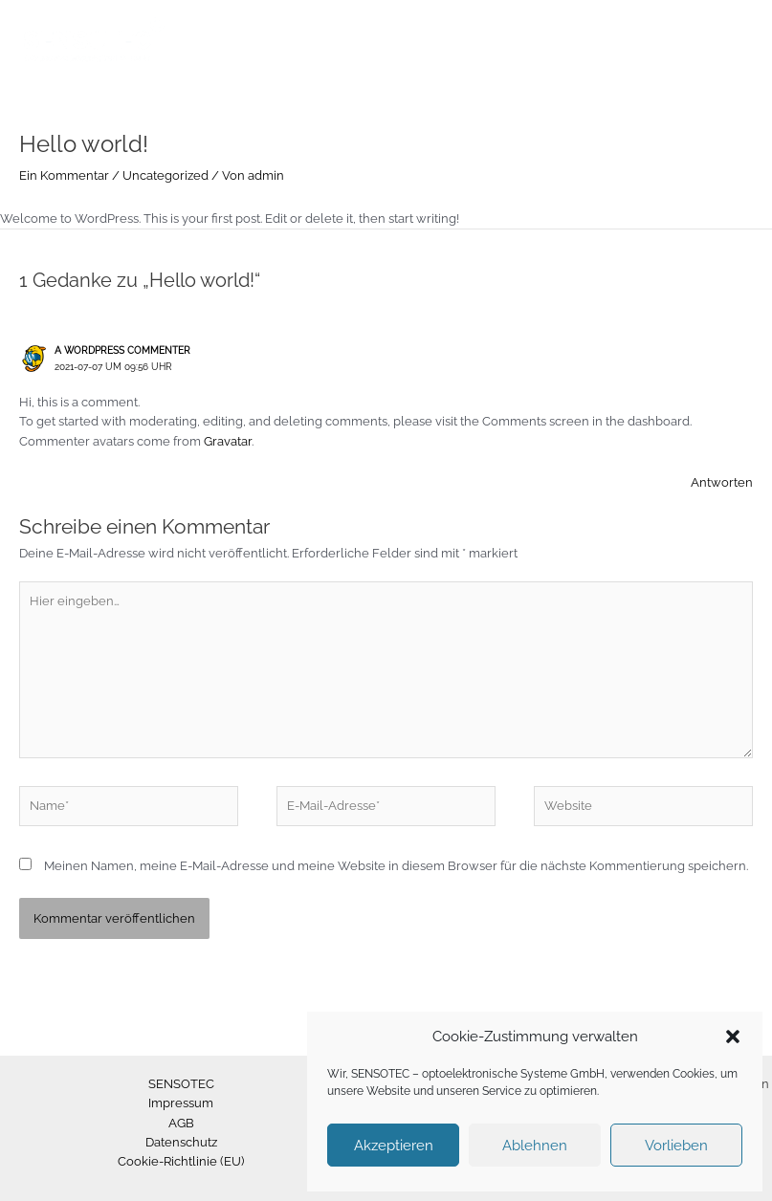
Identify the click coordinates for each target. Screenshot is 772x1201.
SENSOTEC (181, 1084)
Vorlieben (676, 1145)
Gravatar (228, 441)
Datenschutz (181, 1142)
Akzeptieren (393, 1145)
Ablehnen (534, 1145)
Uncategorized (165, 175)
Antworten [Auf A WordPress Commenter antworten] (722, 482)
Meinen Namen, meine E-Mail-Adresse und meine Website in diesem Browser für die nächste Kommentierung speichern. (396, 866)
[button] (732, 1036)
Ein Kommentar (64, 175)
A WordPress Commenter (122, 350)
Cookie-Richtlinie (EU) (181, 1161)
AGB (181, 1123)
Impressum (180, 1103)
